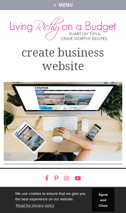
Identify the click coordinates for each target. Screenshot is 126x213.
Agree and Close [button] (103, 200)
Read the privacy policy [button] (35, 205)
